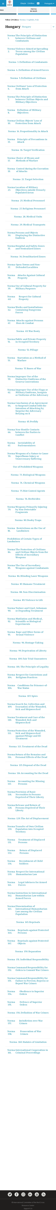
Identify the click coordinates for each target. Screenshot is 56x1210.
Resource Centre (28, 1205)
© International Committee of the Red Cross (28, 1202)
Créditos (30, 3)
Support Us (28, 1208)
